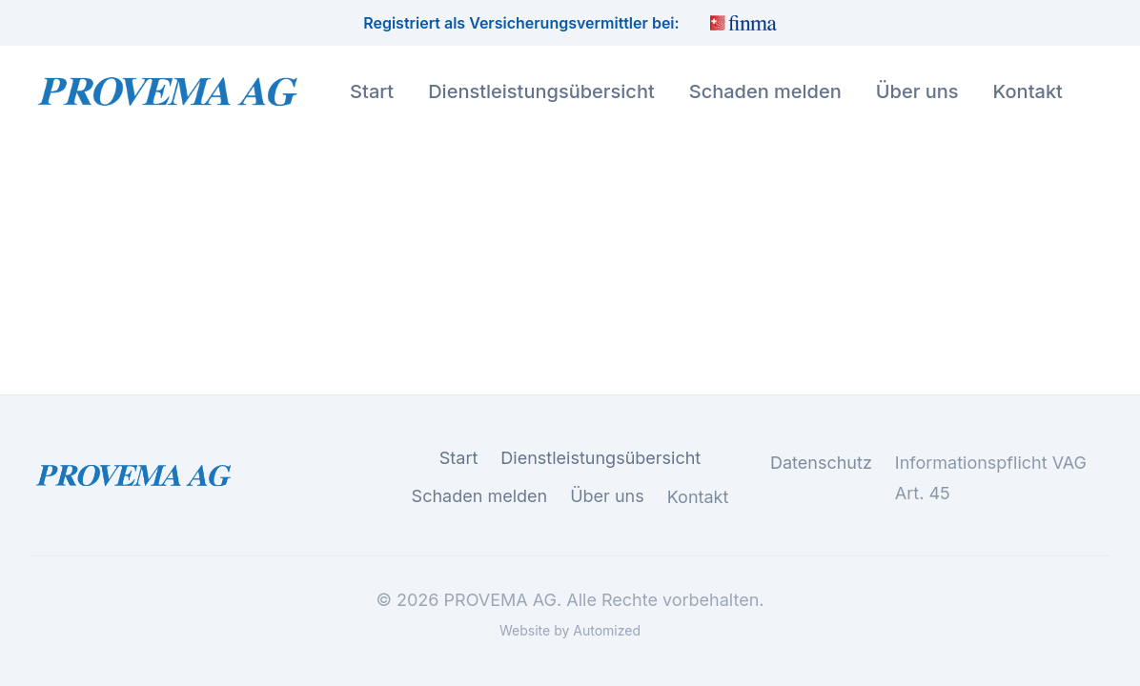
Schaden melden (765, 91)
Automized (607, 630)
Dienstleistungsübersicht (541, 91)
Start (372, 91)
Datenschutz (821, 464)
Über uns (917, 91)
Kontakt (1028, 91)
